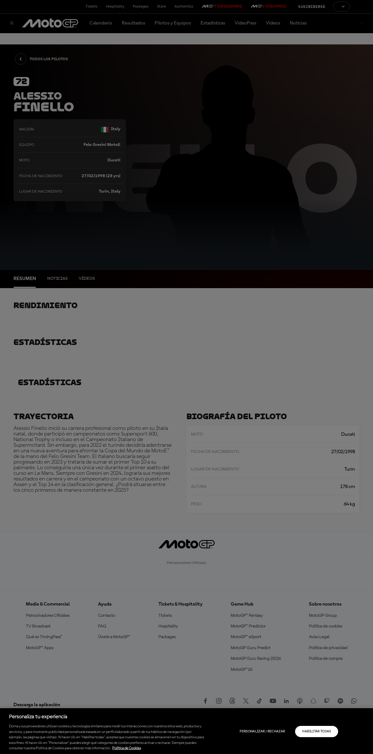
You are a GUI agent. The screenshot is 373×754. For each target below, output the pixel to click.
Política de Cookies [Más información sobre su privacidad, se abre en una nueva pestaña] (126, 748)
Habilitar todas (316, 731)
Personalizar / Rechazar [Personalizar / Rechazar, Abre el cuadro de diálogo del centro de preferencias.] (262, 731)
